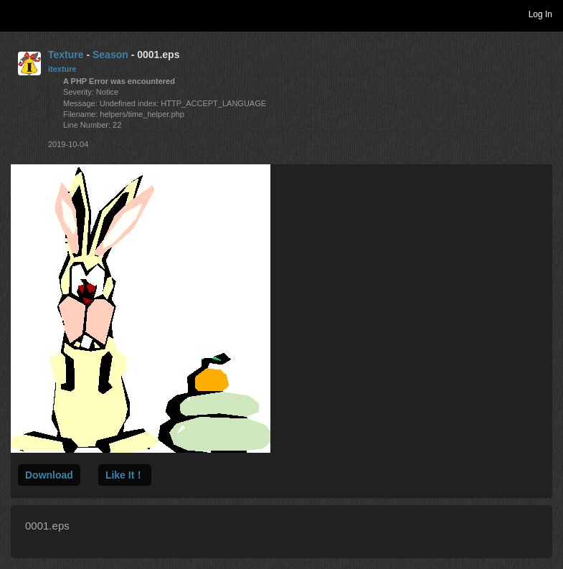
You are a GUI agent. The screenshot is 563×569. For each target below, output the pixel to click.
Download (49, 475)
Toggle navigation (17, 13)
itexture (62, 69)
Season (110, 54)
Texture (66, 54)
